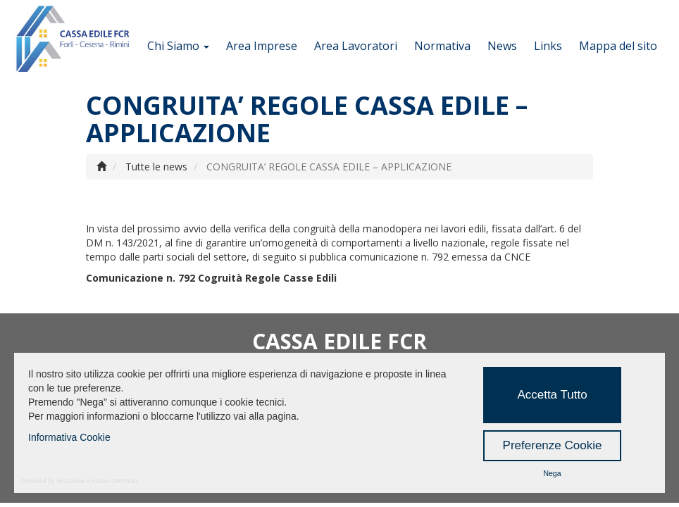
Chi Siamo (178, 46)
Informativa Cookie (69, 437)
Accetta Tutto (552, 394)
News (502, 46)
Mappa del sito (618, 46)
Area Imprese (261, 46)
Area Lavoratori (355, 46)
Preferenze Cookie (552, 445)
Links (548, 46)
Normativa (442, 46)
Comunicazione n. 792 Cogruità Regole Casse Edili (211, 277)
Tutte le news (156, 166)
